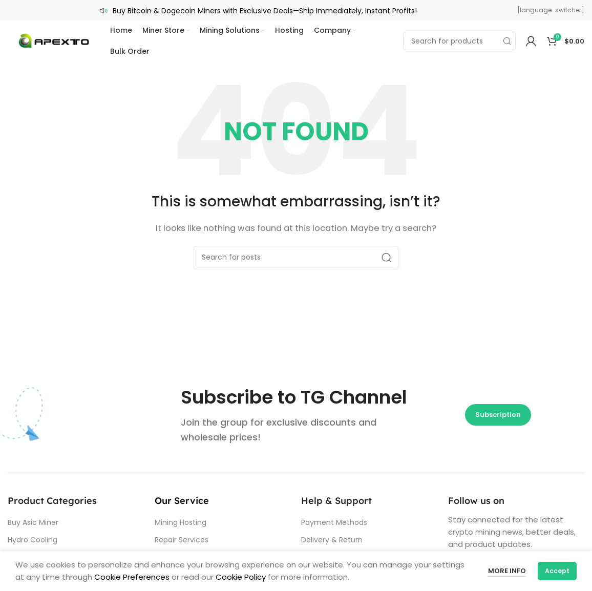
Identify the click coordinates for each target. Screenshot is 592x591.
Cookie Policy (241, 577)
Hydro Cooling (32, 540)
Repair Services (181, 540)
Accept (557, 570)
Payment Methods (334, 522)
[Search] (459, 41)
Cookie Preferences (131, 577)
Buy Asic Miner (33, 522)
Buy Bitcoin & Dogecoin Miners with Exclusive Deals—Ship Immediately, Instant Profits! (265, 11)
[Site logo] (54, 40)
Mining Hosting (180, 522)
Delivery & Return (332, 540)
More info (506, 571)
